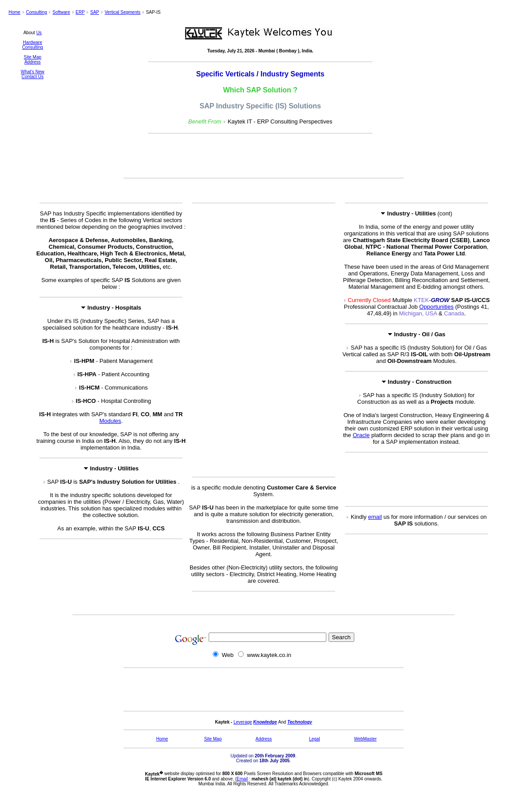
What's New (32, 71)
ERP (79, 12)
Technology (299, 722)
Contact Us (33, 76)
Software (61, 12)
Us (39, 32)
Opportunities (436, 306)
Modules (110, 421)
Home (14, 12)
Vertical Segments (123, 12)
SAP (94, 12)
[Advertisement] (264, 156)
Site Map (32, 57)
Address (32, 62)
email (375, 516)
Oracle (361, 435)
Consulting (36, 12)
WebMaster (365, 738)
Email (242, 778)
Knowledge (265, 722)
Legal (314, 738)
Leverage (243, 722)
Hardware (32, 42)
